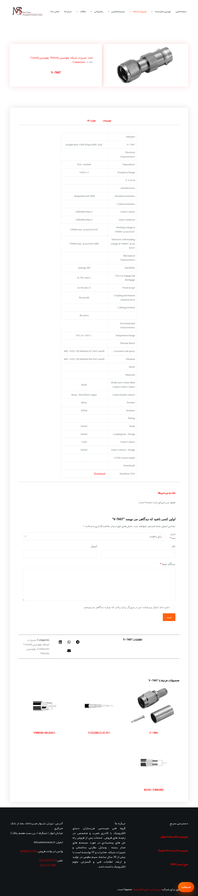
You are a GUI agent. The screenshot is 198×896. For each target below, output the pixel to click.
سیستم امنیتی (115, 11)
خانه (90, 57)
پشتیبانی (96, 11)
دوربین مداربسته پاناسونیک (173, 850)
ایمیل (94, 546)
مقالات (80, 11)
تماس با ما (54, 11)
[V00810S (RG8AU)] (44, 706)
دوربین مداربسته (160, 11)
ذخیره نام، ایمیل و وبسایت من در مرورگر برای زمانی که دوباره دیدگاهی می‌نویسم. (127, 607)
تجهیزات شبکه (137, 11)
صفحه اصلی (181, 11)
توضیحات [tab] (107, 120)
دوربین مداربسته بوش (174, 836)
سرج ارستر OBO (179, 864)
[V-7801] (153, 706)
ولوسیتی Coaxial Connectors (37, 646)
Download (99, 473)
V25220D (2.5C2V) (99, 732)
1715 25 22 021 (47, 860)
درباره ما (68, 11)
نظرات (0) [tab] (91, 120)
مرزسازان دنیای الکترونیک (146, 889)
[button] (77, 642)
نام (173, 546)
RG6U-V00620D (153, 789)
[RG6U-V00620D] (153, 763)
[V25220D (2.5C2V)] (98, 706)
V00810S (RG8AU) (44, 732)
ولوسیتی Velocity (59, 57)
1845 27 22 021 (48, 865)
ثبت (169, 617)
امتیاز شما (172, 536)
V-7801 (153, 732)
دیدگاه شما (167, 564)
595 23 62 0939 (28, 851)
